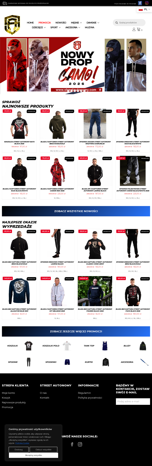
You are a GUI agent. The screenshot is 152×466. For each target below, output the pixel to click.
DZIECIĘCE (37, 27)
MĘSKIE (75, 22)
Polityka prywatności (90, 397)
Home (30, 22)
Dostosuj (19, 449)
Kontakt (44, 397)
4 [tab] (78, 91)
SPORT (54, 27)
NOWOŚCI (60, 22)
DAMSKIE (91, 22)
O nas (43, 393)
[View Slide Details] (76, 65)
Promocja (7, 407)
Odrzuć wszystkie (43, 449)
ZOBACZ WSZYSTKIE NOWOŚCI (76, 211)
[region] (33, 443)
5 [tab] (81, 91)
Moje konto (8, 393)
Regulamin (84, 393)
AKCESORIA (71, 27)
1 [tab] (68, 91)
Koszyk (6, 397)
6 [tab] (84, 91)
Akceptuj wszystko (33, 455)
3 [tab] (75, 91)
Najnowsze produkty (14, 402)
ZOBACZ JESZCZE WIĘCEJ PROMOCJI (76, 331)
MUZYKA (89, 27)
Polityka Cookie (22, 443)
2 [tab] (71, 91)
